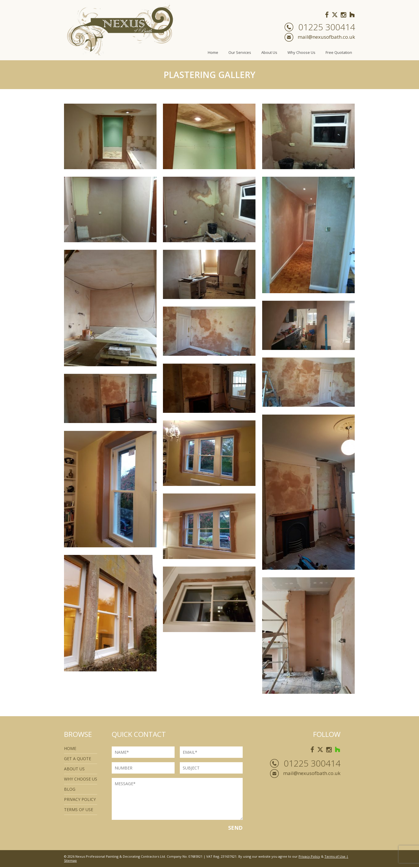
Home (213, 52)
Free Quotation (339, 52)
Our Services (239, 52)
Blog (69, 789)
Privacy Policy (80, 799)
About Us (269, 52)
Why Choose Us (301, 52)
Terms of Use (334, 856)
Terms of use (78, 809)
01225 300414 (326, 27)
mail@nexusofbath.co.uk (326, 36)
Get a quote (77, 758)
